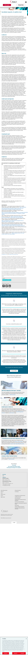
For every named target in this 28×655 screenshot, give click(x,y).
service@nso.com (4, 254)
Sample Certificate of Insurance (19, 506)
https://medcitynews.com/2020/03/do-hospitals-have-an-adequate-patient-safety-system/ (13, 221)
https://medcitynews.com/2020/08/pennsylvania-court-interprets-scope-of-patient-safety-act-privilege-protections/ (13, 225)
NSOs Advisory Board (4, 490)
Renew (2, 495)
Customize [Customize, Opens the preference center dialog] (5, 653)
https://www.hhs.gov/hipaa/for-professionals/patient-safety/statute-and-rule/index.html (12, 217)
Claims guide (14, 465)
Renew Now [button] (21, 5)
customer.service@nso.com (8, 483)
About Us (2, 491)
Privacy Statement (17, 498)
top (14, 522)
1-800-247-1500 (11, 254)
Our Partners (17, 491)
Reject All (15, 653)
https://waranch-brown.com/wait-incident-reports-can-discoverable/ (13, 234)
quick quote (11, 412)
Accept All (22, 653)
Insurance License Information (19, 501)
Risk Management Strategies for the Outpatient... (14, 467)
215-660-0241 (7, 482)
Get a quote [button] (6, 5)
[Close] (26, 639)
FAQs (3, 475)
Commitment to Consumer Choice (20, 495)
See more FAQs (14, 370)
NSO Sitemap (17, 505)
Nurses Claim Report (19, 441)
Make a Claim (3, 497)
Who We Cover (3, 494)
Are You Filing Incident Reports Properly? (14, 466)
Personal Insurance (18, 490)
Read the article (12, 394)
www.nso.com (16, 254)
